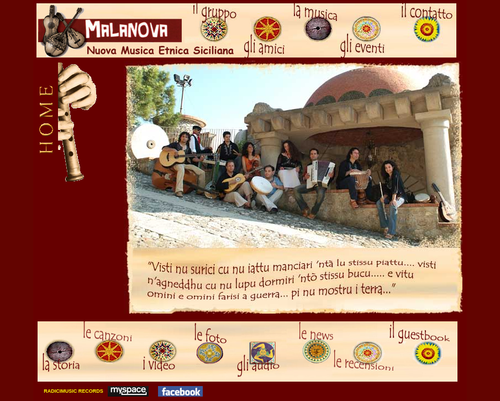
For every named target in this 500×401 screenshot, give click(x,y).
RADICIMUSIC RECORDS (73, 391)
